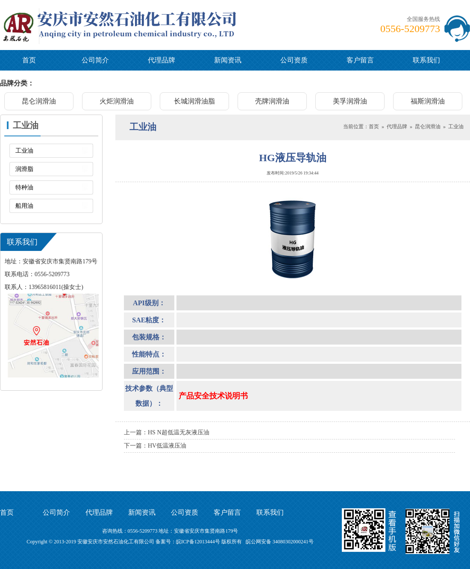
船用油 (24, 206)
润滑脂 (24, 169)
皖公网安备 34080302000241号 (280, 542)
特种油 (24, 187)
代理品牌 (161, 60)
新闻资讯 (227, 60)
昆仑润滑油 (39, 101)
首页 (29, 60)
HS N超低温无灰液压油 (178, 432)
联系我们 (426, 60)
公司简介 (95, 60)
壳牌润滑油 (272, 101)
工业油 (24, 150)
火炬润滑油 (117, 101)
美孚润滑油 (350, 101)
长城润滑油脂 (194, 101)
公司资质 (294, 60)
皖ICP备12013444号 (198, 542)
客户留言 (360, 60)
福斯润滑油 (428, 101)
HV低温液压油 (167, 445)
